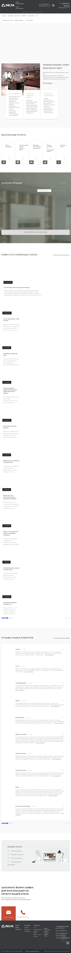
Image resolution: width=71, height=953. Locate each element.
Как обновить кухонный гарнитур (9, 427)
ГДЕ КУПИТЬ (18, 929)
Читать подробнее (49, 655)
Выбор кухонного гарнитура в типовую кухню (11, 461)
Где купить (17, 15)
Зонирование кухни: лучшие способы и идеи (11, 568)
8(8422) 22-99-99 (45, 6)
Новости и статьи (37, 934)
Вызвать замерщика (18, 20)
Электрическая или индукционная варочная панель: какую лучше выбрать (10, 390)
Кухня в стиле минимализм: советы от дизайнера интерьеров (10, 533)
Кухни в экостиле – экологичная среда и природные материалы (9, 497)
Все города (55, 190)
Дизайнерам (27, 929)
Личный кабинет (28, 20)
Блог (37, 15)
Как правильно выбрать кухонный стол (9, 603)
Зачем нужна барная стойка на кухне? (11, 319)
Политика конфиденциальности (32, 951)
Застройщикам (27, 931)
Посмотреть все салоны (35, 232)
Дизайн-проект (17, 854)
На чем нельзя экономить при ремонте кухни (17, 287)
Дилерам (26, 927)
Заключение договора (14, 863)
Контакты (36, 936)
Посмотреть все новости (61, 255)
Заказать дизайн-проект (7, 20)
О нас (35, 927)
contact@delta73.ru (45, 4)
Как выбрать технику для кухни (10, 354)
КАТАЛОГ (17, 925)
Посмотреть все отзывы (62, 638)
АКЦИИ (17, 927)
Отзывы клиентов (38, 929)
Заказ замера (16, 851)
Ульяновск (63, 190)
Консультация (16, 858)
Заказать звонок (45, 935)
